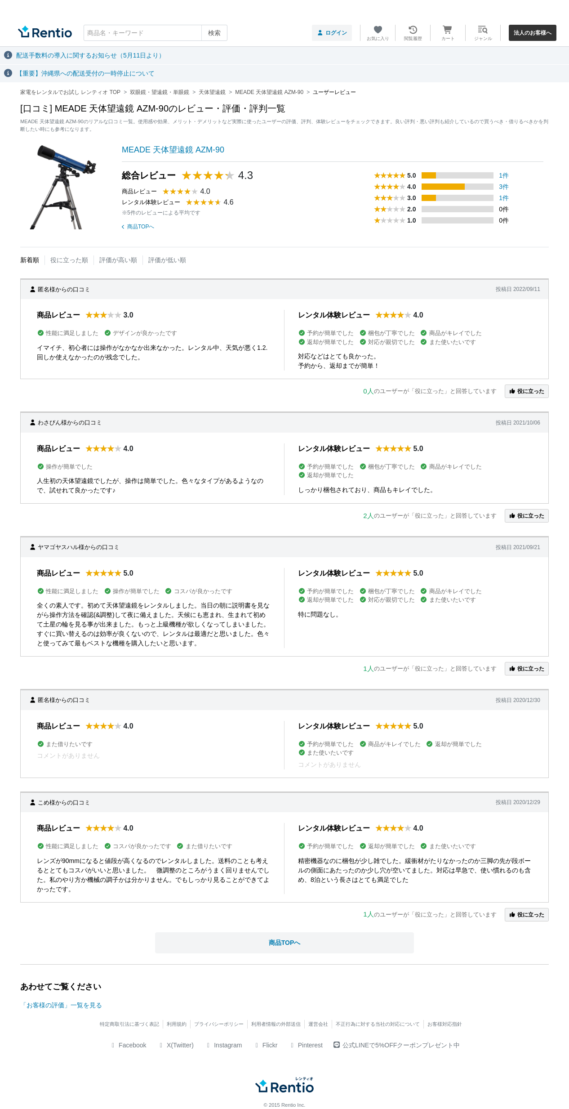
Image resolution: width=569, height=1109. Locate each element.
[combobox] (155, 33)
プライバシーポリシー (219, 1024)
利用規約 (177, 1024)
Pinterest (305, 1045)
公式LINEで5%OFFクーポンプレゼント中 (396, 1045)
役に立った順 (69, 260)
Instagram (223, 1045)
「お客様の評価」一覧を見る (61, 1005)
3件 (504, 186)
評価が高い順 (118, 260)
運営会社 (318, 1024)
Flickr (265, 1045)
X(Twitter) (175, 1045)
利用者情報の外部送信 (276, 1024)
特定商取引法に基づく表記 (129, 1024)
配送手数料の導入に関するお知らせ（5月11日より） (90, 55)
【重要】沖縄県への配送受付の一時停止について (85, 73)
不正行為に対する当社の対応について (378, 1024)
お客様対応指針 (444, 1024)
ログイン (332, 33)
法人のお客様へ (532, 33)
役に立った (526, 391)
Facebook (128, 1045)
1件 (504, 175)
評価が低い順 (167, 260)
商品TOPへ (138, 227)
